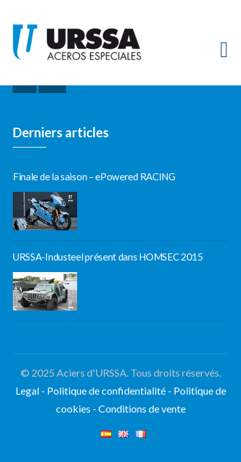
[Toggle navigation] (224, 50)
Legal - (31, 390)
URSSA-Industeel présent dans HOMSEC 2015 (108, 256)
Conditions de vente (142, 408)
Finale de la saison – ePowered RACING (94, 176)
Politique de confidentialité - (110, 390)
